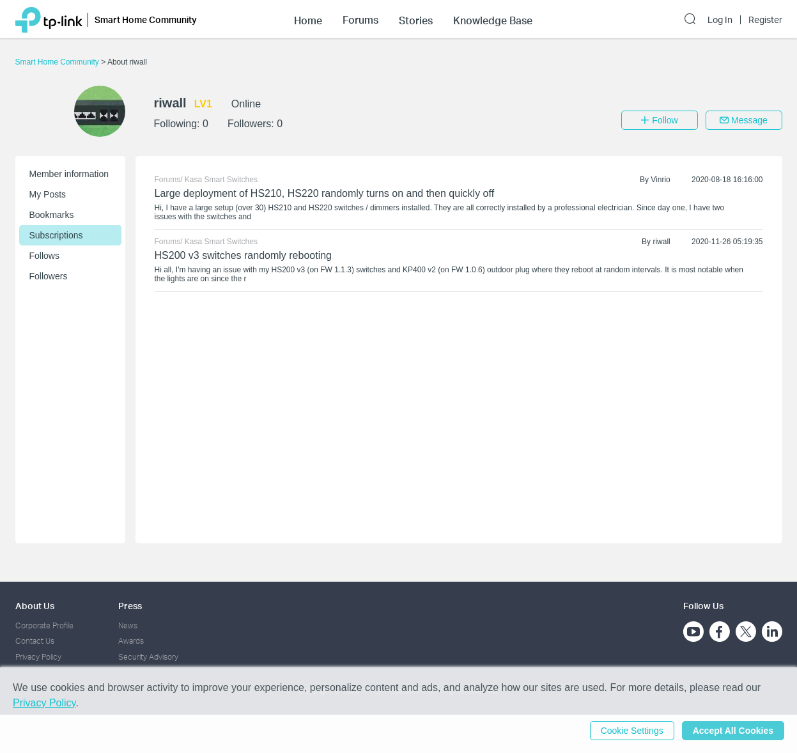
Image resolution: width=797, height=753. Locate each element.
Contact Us (34, 641)
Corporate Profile (44, 625)
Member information (69, 174)
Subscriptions (56, 235)
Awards (131, 641)
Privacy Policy (38, 657)
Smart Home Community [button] (146, 19)
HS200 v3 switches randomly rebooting (243, 255)
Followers (48, 276)
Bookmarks (51, 215)
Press (130, 605)
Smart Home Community (58, 62)
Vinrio (660, 179)
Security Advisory (148, 657)
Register (765, 19)
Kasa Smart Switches (221, 179)
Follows (44, 256)
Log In (720, 19)
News (127, 625)
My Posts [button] (47, 194)
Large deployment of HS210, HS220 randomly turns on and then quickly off (325, 193)
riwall (661, 241)
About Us (34, 605)
